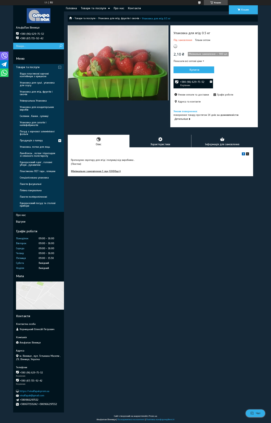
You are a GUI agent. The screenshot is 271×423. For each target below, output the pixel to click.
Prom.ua (153, 416)
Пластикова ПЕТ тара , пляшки (37, 171)
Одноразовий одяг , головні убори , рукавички (36, 163)
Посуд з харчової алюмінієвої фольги (37, 133)
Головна (71, 8)
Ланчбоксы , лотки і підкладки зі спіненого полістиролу (37, 154)
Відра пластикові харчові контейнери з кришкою (34, 75)
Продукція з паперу (31, 140)
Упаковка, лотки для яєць (35, 146)
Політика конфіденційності (160, 419)
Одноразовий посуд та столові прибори (38, 204)
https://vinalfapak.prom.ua (34, 391)
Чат (255, 413)
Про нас (119, 8)
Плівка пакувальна (31, 190)
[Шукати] (60, 46)
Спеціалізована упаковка (34, 177)
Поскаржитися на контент (131, 419)
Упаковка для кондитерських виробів (37, 108)
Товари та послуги (93, 8)
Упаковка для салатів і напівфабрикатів (33, 124)
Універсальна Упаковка (33, 100)
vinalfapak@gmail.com (32, 395)
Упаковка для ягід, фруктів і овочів (118, 18)
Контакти (134, 8)
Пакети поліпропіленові (33, 196)
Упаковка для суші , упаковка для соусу (37, 84)
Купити (194, 70)
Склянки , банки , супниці (34, 116)
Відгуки (20, 221)
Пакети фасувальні (30, 184)
